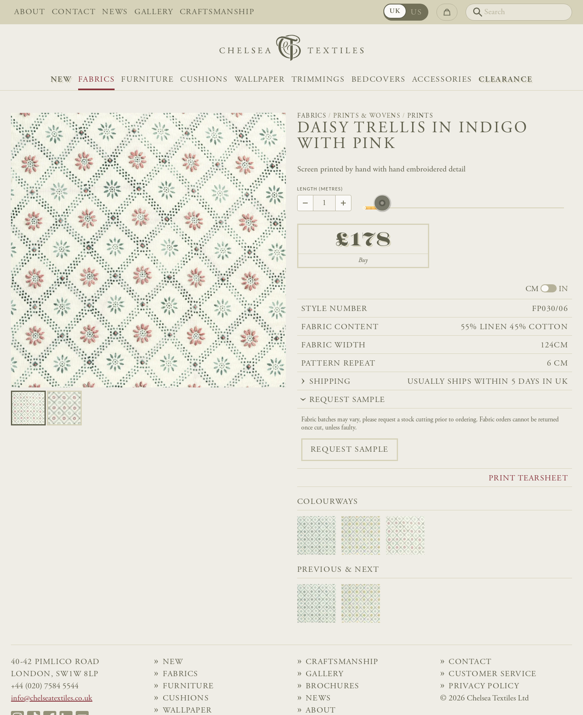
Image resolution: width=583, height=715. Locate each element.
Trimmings (318, 80)
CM (532, 289)
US (416, 12)
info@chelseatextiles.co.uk (51, 698)
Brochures (332, 686)
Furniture (147, 80)
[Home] (291, 50)
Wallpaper (259, 80)
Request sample (350, 450)
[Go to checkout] (446, 12)
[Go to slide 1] (64, 408)
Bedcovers (378, 80)
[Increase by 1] (343, 203)
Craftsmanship (217, 12)
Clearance (505, 80)
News (115, 12)
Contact (74, 12)
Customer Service (492, 674)
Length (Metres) (320, 189)
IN (563, 289)
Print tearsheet (528, 478)
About (29, 12)
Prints (420, 116)
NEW (61, 80)
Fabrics (96, 80)
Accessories (442, 80)
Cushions (204, 80)
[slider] (382, 208)
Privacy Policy (484, 686)
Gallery (153, 12)
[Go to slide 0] (28, 408)
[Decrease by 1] (305, 203)
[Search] (519, 12)
